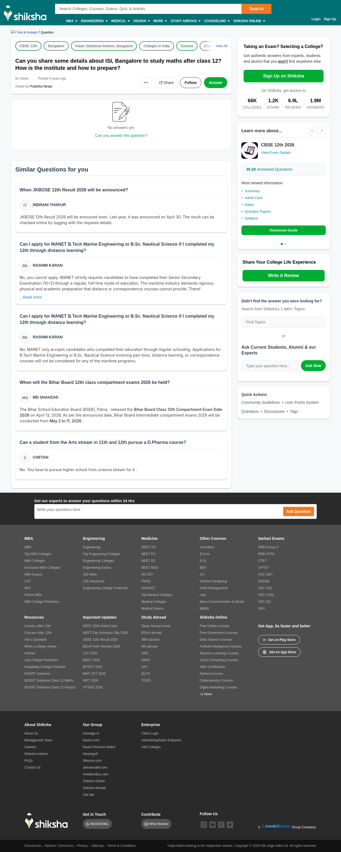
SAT (144, 667)
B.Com (205, 554)
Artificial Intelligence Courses (221, 646)
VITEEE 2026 (93, 687)
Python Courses (211, 674)
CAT (28, 581)
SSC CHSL (266, 595)
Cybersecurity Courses (216, 680)
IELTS (145, 674)
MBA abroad (150, 640)
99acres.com (92, 761)
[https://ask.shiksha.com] (28, 32)
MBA (71, 21)
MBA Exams (33, 574)
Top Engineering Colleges (101, 554)
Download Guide (284, 230)
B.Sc (203, 561)
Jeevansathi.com (95, 767)
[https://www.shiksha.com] (13, 32)
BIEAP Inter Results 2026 (101, 646)
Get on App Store (279, 651)
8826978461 (100, 824)
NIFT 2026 (90, 680)
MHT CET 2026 (94, 674)
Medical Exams (152, 608)
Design (141, 21)
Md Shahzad (45, 397)
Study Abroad (185, 21)
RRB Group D (268, 547)
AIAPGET (148, 588)
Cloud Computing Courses (219, 660)
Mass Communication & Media (222, 602)
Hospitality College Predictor (45, 667)
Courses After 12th (38, 633)
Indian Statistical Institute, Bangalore (104, 46)
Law (203, 595)
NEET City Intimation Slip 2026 (105, 633)
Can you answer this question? (121, 135)
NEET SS (148, 561)
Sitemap (98, 846)
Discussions (274, 411)
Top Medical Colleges (156, 595)
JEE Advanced (93, 581)
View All (221, 46)
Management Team (39, 740)
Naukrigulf (90, 754)
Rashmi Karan (48, 265)
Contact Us (33, 767)
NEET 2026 (91, 660)
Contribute (151, 814)
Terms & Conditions (121, 846)
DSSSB (263, 581)
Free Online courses (214, 626)
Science (187, 46)
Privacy (82, 846)
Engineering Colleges (98, 561)
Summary (252, 191)
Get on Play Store (279, 640)
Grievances (33, 846)
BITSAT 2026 (92, 667)
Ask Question (298, 511)
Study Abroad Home (155, 626)
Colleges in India (156, 46)
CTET (262, 561)
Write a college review (40, 646)
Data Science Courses (216, 640)
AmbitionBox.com (95, 774)
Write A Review (283, 275)
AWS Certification (212, 667)
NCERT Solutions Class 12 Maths (49, 680)
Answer (216, 82)
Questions (250, 411)
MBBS (204, 608)
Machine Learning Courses (219, 653)
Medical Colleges (153, 602)
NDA (261, 608)
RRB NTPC (266, 554)
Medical (120, 21)
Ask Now (313, 365)
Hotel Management (213, 588)
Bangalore (56, 46)
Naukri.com (91, 740)
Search (256, 9)
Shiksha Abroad (94, 788)
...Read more (31, 297)
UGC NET (265, 574)
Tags (294, 411)
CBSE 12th (28, 46)
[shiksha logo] (48, 820)
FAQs (29, 761)
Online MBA (33, 595)
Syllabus (251, 218)
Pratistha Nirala (41, 86)
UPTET (263, 568)
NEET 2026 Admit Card (100, 626)
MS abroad (149, 646)
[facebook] (221, 824)
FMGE (146, 581)
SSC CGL (265, 588)
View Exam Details (276, 152)
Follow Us (209, 814)
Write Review (158, 824)
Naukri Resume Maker (99, 747)
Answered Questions (269, 169)
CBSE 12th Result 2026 (100, 640)
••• (146, 82)
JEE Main (90, 574)
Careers (30, 747)
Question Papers (258, 211)
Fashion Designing (213, 581)
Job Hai (88, 795)
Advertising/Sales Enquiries (161, 740)
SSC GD (264, 602)
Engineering (94, 21)
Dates (249, 205)
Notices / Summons (59, 846)
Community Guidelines (260, 402)
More (159, 21)
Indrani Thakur (49, 205)
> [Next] (322, 130)
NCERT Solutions (37, 674)
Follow (191, 82)
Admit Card (253, 198)
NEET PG (148, 554)
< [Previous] (312, 130)
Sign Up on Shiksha (283, 76)
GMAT (146, 660)
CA (202, 574)
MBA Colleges (35, 561)
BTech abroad (151, 633)
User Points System (302, 402)
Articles (30, 653)
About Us (31, 733)
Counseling (216, 21)
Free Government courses (219, 633)
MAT (28, 588)
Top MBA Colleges (38, 554)
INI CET (147, 574)
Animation (207, 547)
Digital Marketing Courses (218, 687)
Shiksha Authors (36, 754)
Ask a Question (36, 640)
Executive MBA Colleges (42, 568)
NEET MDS (149, 568)
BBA (203, 568)
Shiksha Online (248, 21)
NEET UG (148, 547)
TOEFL (146, 680)
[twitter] (230, 824)
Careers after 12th (38, 626)
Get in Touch (94, 814)
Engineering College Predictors (105, 588)
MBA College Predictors (42, 602)
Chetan (40, 457)
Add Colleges (151, 747)
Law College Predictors (41, 660)
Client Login (149, 733)
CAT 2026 (90, 653)
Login (316, 19)
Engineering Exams (97, 568)
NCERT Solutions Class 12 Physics (50, 687)
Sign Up (330, 19)
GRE (144, 653)
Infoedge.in (91, 733)
